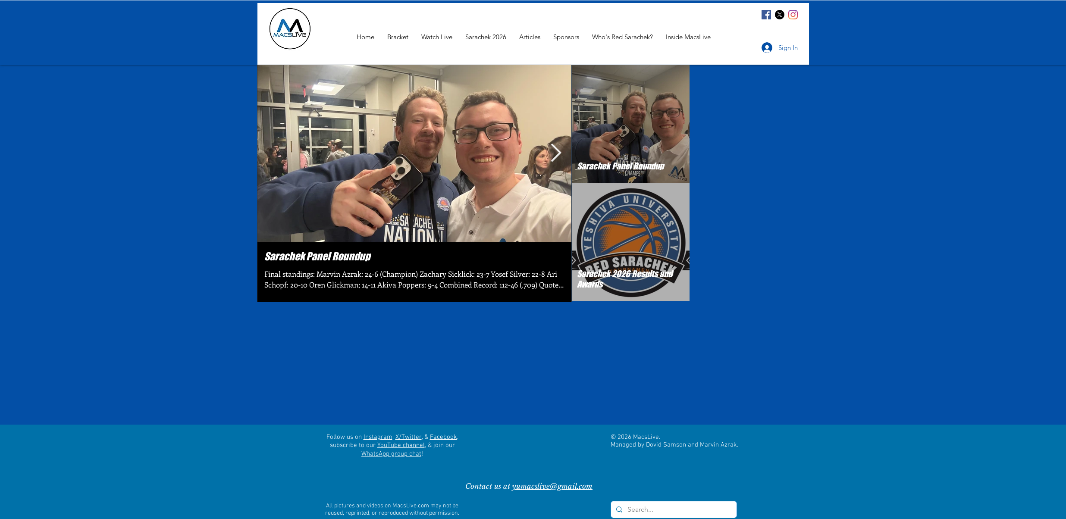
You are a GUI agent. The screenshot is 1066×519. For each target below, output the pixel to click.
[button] (688, 36)
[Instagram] (793, 14)
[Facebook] (766, 14)
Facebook (443, 437)
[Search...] (672, 509)
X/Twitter (408, 437)
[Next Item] (555, 153)
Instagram (378, 437)
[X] (779, 14)
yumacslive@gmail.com (552, 486)
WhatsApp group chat (391, 454)
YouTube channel (401, 445)
